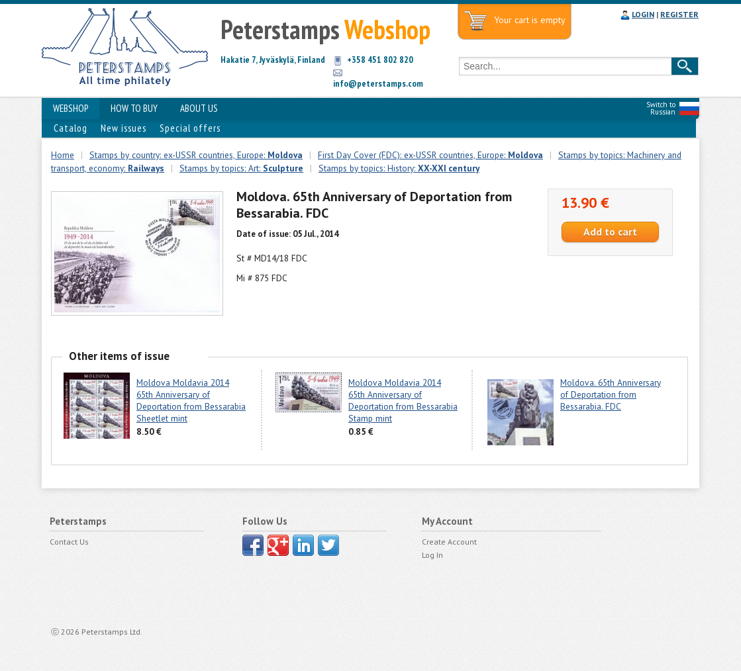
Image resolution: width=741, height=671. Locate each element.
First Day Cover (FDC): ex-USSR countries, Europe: (430, 155)
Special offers (190, 128)
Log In (432, 555)
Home (62, 155)
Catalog (70, 128)
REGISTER (679, 14)
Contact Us (69, 542)
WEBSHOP (70, 108)
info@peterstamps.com (378, 83)
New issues (123, 128)
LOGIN (643, 14)
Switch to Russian (660, 108)
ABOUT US (199, 108)
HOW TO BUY (134, 108)
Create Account (449, 542)
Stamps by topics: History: (399, 168)
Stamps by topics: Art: (241, 168)
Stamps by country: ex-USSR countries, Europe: (196, 155)
